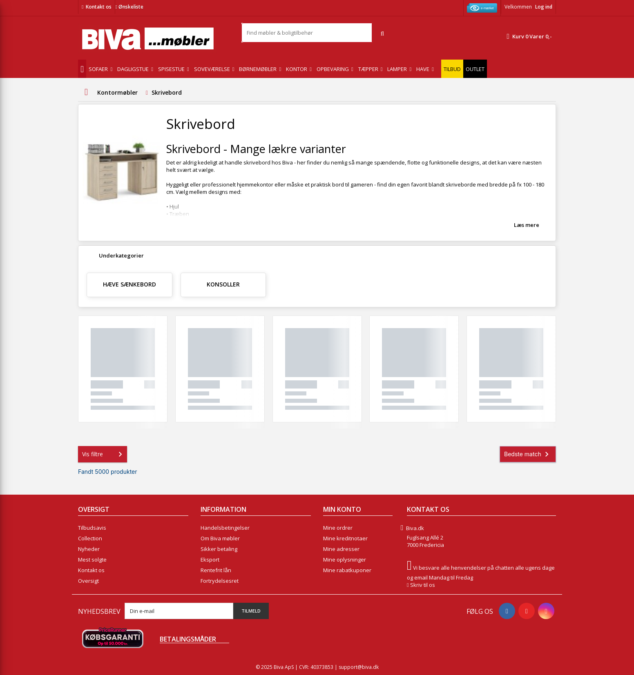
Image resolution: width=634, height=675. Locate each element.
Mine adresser (341, 549)
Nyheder (89, 549)
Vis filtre (103, 454)
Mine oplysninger (344, 559)
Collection (90, 538)
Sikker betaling (219, 549)
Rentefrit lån (216, 570)
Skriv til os (422, 584)
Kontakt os (99, 6)
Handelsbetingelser (225, 527)
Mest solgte (92, 559)
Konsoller (223, 284)
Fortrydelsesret (220, 580)
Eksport (210, 559)
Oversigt (88, 580)
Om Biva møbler (220, 538)
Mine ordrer (338, 527)
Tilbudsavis (92, 527)
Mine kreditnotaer (345, 538)
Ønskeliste (129, 6)
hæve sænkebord (129, 284)
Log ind (543, 6)
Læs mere (526, 225)
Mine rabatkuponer (347, 570)
